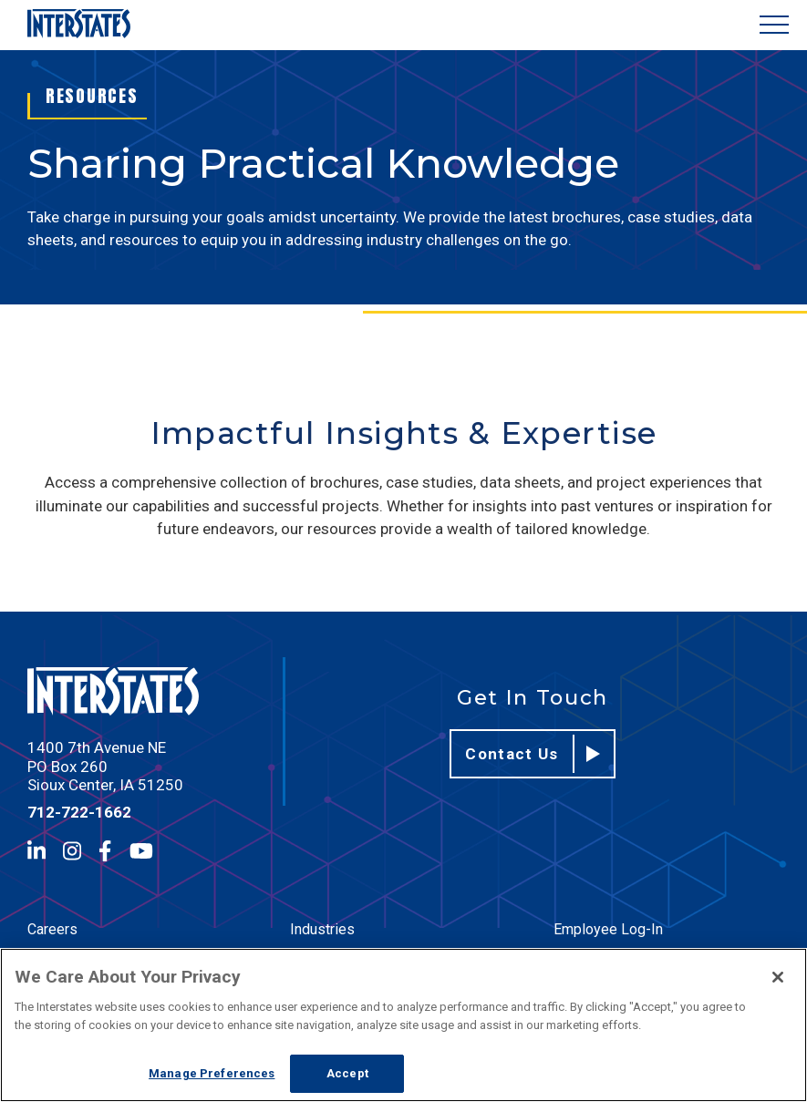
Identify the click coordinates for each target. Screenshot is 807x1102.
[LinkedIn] (36, 850)
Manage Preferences (211, 1073)
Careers (52, 929)
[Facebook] (104, 850)
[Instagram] (72, 850)
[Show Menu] (774, 25)
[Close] (778, 977)
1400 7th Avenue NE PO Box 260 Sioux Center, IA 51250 (105, 766)
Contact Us (532, 754)
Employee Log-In (608, 929)
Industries (322, 929)
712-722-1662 (79, 812)
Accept (347, 1073)
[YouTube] (141, 850)
